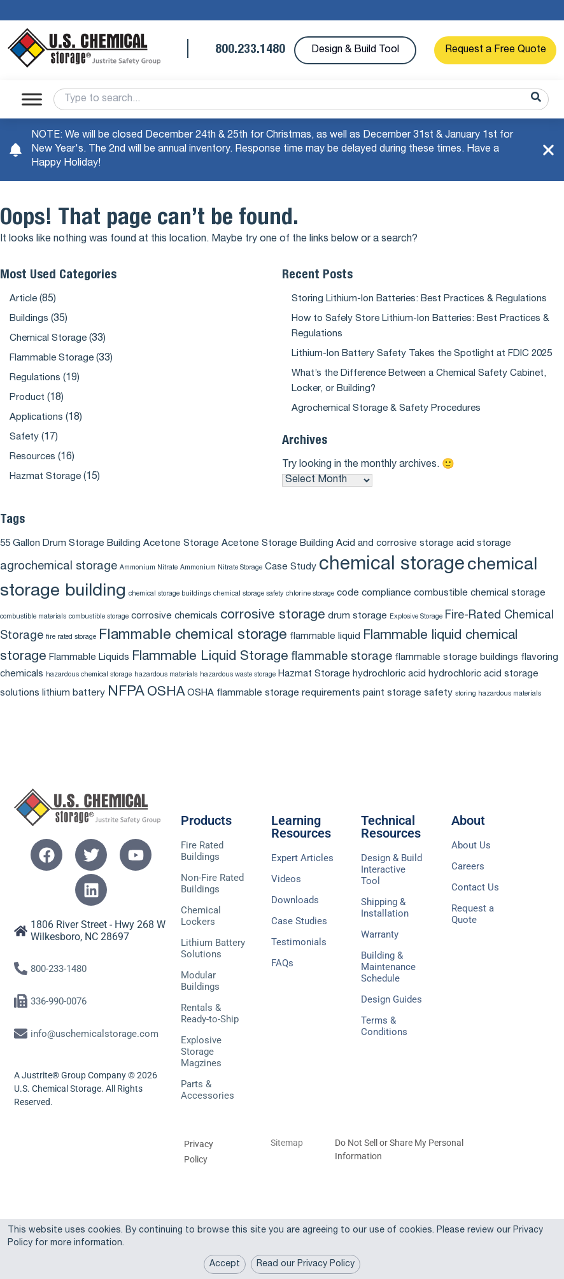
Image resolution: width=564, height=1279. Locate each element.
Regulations (36, 378)
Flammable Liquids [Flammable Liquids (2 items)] (89, 671)
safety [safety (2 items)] (438, 707)
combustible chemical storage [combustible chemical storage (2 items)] (480, 607)
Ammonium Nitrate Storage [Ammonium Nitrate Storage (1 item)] (221, 581)
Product (28, 398)
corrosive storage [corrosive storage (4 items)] (272, 629)
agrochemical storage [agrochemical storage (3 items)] (58, 581)
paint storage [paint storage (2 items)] (392, 707)
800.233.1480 (250, 50)
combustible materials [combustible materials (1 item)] (33, 630)
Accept (224, 1264)
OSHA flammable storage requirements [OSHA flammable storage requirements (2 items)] (273, 707)
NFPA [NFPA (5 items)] (126, 706)
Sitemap (287, 1192)
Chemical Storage (50, 339)
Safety (25, 437)
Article (24, 299)
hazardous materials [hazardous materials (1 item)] (165, 688)
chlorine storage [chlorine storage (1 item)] (310, 607)
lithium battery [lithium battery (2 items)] (73, 707)
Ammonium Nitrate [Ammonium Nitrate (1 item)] (149, 581)
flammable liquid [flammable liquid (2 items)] (325, 650)
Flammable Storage (54, 359)
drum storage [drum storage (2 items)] (357, 630)
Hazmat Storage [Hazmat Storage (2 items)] (314, 688)
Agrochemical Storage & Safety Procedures (391, 424)
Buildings (30, 319)
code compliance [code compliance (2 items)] (374, 607)
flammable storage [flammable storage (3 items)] (341, 671)
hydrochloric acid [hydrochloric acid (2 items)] (389, 688)
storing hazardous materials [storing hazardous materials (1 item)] (498, 707)
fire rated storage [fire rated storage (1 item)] (71, 651)
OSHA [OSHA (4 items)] (166, 706)
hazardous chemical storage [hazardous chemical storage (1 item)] (89, 688)
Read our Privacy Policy (306, 1264)
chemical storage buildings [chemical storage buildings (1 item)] (170, 607)
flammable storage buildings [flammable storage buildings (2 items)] (456, 671)
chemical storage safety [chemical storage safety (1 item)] (248, 607)
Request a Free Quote (495, 50)
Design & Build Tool (355, 50)
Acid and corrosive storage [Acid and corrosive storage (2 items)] (395, 557)
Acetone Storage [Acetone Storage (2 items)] (181, 557)
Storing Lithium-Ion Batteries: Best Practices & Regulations (426, 299)
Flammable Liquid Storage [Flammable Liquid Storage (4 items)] (210, 671)
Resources (34, 457)
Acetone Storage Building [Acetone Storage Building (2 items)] (278, 557)
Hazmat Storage (48, 477)
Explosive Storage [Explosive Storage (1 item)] (416, 630)
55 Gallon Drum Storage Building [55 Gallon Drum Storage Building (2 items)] (70, 557)
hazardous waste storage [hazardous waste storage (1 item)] (238, 688)
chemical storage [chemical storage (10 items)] (392, 579)
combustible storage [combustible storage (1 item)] (99, 630)
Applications (37, 418)
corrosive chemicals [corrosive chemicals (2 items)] (174, 630)
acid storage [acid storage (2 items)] (483, 557)
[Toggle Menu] (32, 99)
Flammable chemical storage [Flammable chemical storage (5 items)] (193, 650)
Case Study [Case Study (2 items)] (290, 581)
